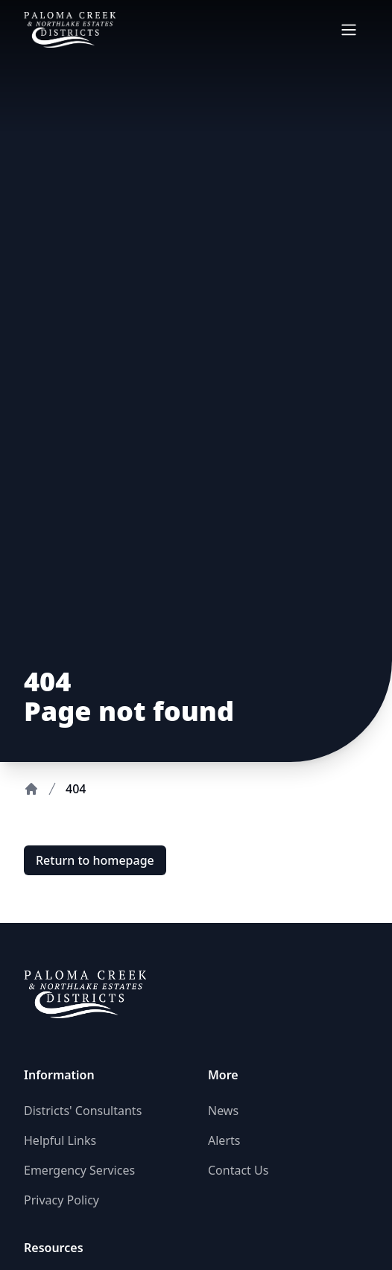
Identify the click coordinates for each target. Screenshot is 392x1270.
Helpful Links (60, 1140)
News (223, 1110)
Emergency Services (79, 1170)
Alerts (224, 1140)
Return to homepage (95, 860)
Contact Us (238, 1170)
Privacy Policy (61, 1200)
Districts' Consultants (83, 1110)
